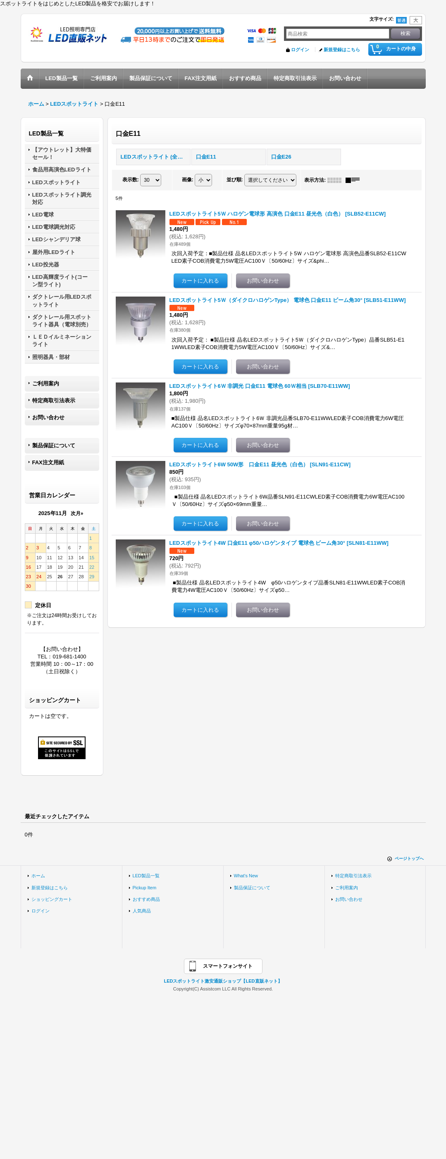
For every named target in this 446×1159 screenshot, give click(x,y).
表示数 (130, 180)
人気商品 (142, 910)
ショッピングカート (51, 899)
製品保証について (53, 445)
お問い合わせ (48, 417)
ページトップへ (409, 858)
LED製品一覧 (146, 875)
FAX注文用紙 (48, 462)
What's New (246, 875)
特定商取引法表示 (53, 400)
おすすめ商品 (146, 899)
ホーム (38, 875)
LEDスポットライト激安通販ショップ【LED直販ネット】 (223, 980)
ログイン (300, 49)
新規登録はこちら (342, 49)
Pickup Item (145, 887)
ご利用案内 (45, 383)
